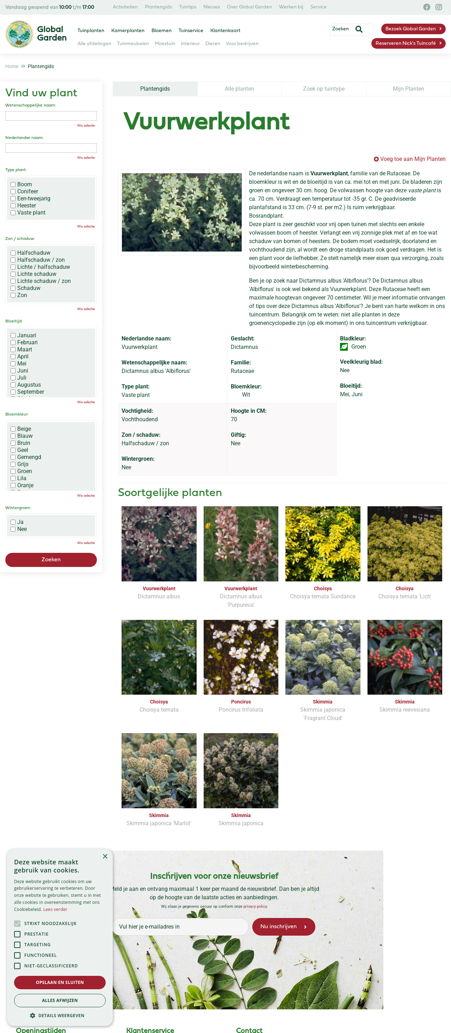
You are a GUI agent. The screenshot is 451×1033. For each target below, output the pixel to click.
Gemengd (26, 457)
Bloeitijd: (14, 321)
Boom (21, 184)
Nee (19, 529)
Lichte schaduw (33, 274)
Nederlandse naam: (24, 138)
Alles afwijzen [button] (60, 1000)
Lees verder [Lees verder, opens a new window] (55, 909)
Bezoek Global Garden (410, 29)
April (20, 356)
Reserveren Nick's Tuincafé (406, 43)
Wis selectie (86, 125)
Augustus (26, 384)
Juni (19, 370)
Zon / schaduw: (20, 239)
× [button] (104, 856)
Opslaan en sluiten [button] (60, 982)
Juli (18, 377)
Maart (21, 349)
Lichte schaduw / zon (41, 281)
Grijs (20, 464)
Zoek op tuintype (324, 88)
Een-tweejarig (30, 198)
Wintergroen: (18, 508)
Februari (24, 342)
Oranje (22, 485)
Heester (23, 205)
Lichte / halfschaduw (40, 267)
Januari (23, 335)
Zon (19, 295)
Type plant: (16, 170)
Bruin (20, 443)
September (27, 391)
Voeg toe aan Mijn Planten (413, 159)
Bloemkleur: (17, 414)
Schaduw (26, 288)
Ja (17, 522)
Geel (19, 450)
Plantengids (155, 88)
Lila (18, 478)
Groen (21, 471)
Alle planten (239, 88)
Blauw (22, 436)
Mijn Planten (408, 88)
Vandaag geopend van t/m (49, 7)
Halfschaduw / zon (38, 260)
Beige (21, 429)
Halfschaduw (30, 252)
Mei (18, 363)
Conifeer (24, 191)
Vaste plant (28, 212)
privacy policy (255, 906)
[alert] (60, 937)
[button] (60, 1015)
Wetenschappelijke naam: (30, 105)
